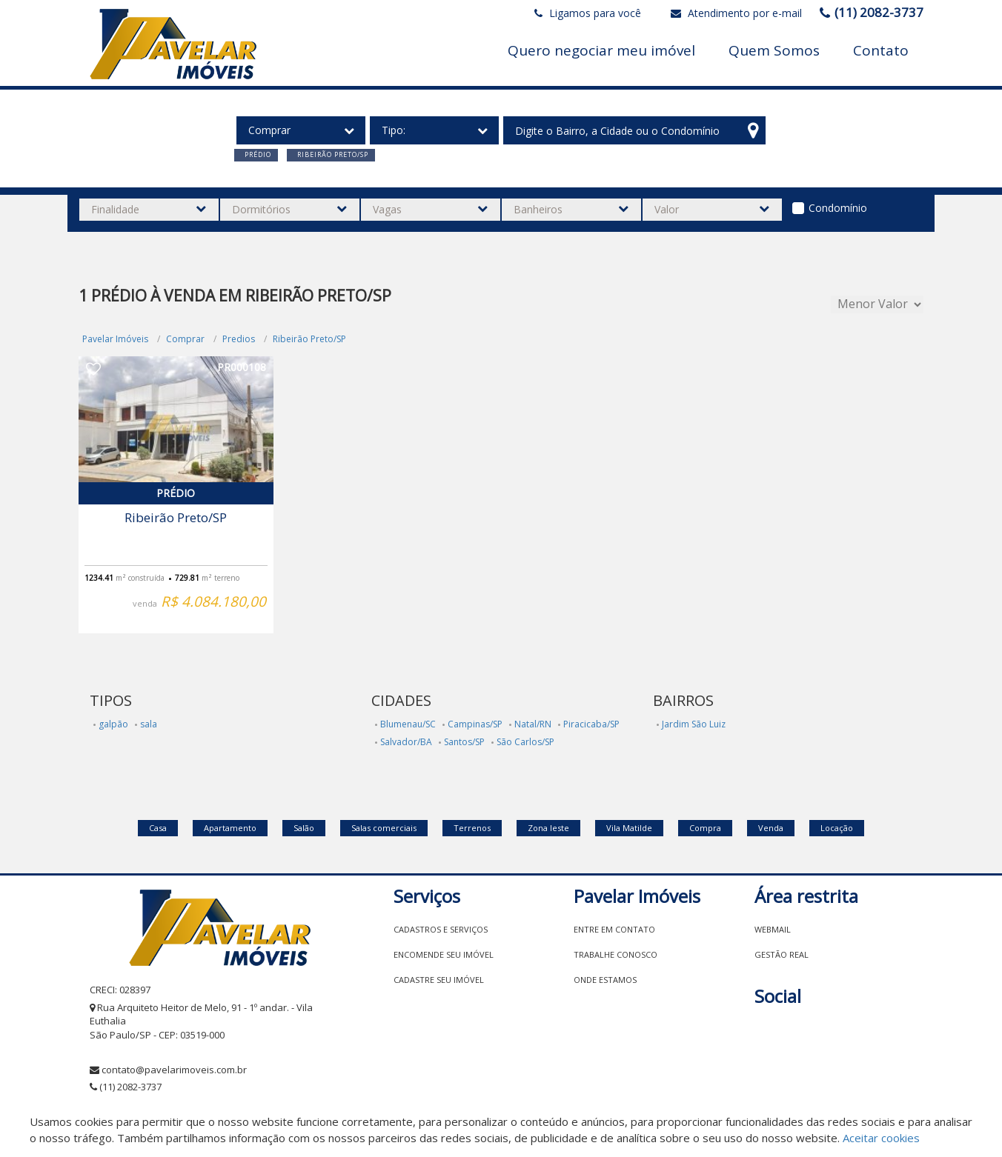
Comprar (185, 339)
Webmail (772, 929)
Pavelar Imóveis (115, 339)
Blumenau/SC (408, 724)
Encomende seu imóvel (444, 954)
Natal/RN (532, 724)
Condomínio (838, 207)
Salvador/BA (406, 742)
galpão (113, 724)
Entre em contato (614, 929)
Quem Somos (774, 50)
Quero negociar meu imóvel (601, 50)
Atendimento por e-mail (736, 13)
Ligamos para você (587, 13)
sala (148, 724)
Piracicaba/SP (591, 724)
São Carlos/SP (525, 742)
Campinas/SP (475, 724)
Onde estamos (605, 979)
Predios (238, 339)
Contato (881, 50)
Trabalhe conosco (615, 954)
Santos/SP (464, 742)
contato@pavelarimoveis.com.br (174, 1069)
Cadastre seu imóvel (439, 979)
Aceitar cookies (881, 1137)
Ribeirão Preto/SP (309, 339)
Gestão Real (781, 954)
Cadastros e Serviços (441, 929)
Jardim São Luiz (694, 724)
